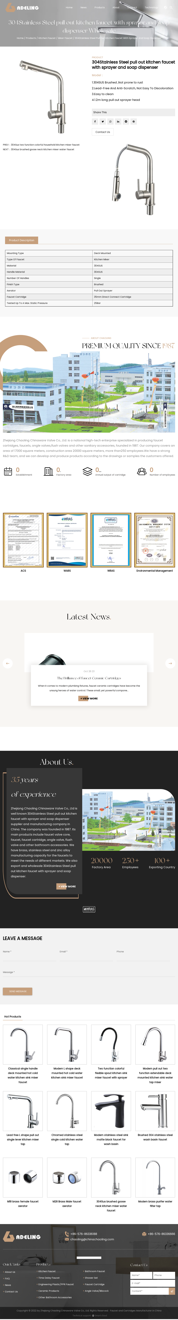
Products (99, 7)
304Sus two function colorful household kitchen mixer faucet (45, 144)
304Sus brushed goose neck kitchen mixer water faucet (42, 149)
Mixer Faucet (65, 38)
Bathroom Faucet (94, 1272)
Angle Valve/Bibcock (96, 1291)
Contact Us (103, 132)
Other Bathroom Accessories (54, 1298)
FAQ (6, 1279)
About (116, 7)
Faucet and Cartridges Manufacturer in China (135, 1311)
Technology (151, 7)
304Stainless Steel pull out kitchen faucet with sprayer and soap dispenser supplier (44, 820)
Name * (7, 952)
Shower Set (90, 1278)
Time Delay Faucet (48, 1278)
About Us (9, 1273)
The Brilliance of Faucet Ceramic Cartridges (89, 679)
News (83, 7)
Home (69, 7)
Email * (63, 952)
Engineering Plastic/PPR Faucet (55, 1285)
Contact (132, 7)
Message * (9, 973)
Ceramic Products (47, 1291)
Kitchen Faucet (47, 38)
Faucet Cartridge (93, 1285)
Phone (120, 952)
